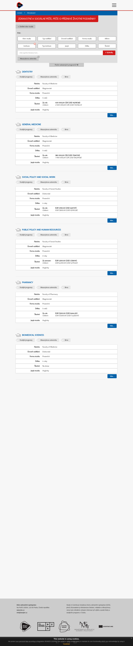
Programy (31, 13)
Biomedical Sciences (33, 335)
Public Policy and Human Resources (41, 229)
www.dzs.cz (20, 610)
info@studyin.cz (22, 612)
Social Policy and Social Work (38, 177)
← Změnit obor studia (25, 27)
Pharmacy (27, 282)
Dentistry (27, 71)
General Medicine (31, 124)
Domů (19, 13)
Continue (66, 644)
